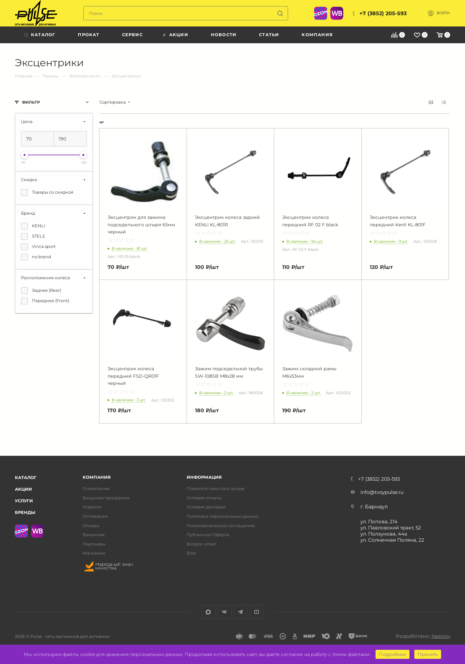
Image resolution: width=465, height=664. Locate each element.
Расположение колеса (45, 277)
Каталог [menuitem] (43, 34)
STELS (33, 236)
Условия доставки (206, 507)
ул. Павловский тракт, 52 (390, 528)
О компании (96, 488)
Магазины (94, 553)
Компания (97, 477)
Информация (204, 477)
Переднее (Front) (45, 301)
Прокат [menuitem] (88, 34)
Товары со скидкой (47, 192)
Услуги (24, 500)
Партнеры (94, 544)
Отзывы (91, 525)
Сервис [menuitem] (132, 34)
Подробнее (392, 654)
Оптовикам (95, 516)
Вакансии (94, 534)
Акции (23, 489)
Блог (192, 553)
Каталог (25, 477)
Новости (92, 507)
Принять (428, 654)
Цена (27, 121)
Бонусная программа (106, 497)
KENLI (33, 226)
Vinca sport (38, 246)
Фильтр (31, 102)
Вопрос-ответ (201, 544)
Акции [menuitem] (178, 34)
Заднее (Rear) (41, 290)
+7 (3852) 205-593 (383, 13)
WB (336, 13)
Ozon (320, 13)
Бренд (28, 213)
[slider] (24, 154)
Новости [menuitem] (223, 34)
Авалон (440, 636)
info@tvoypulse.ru (382, 492)
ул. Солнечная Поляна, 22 (392, 540)
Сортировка (112, 102)
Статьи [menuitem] (269, 34)
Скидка (29, 179)
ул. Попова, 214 (379, 521)
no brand (36, 257)
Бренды (25, 512)
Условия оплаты (204, 497)
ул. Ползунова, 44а (383, 534)
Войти (443, 13)
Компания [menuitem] (317, 34)
